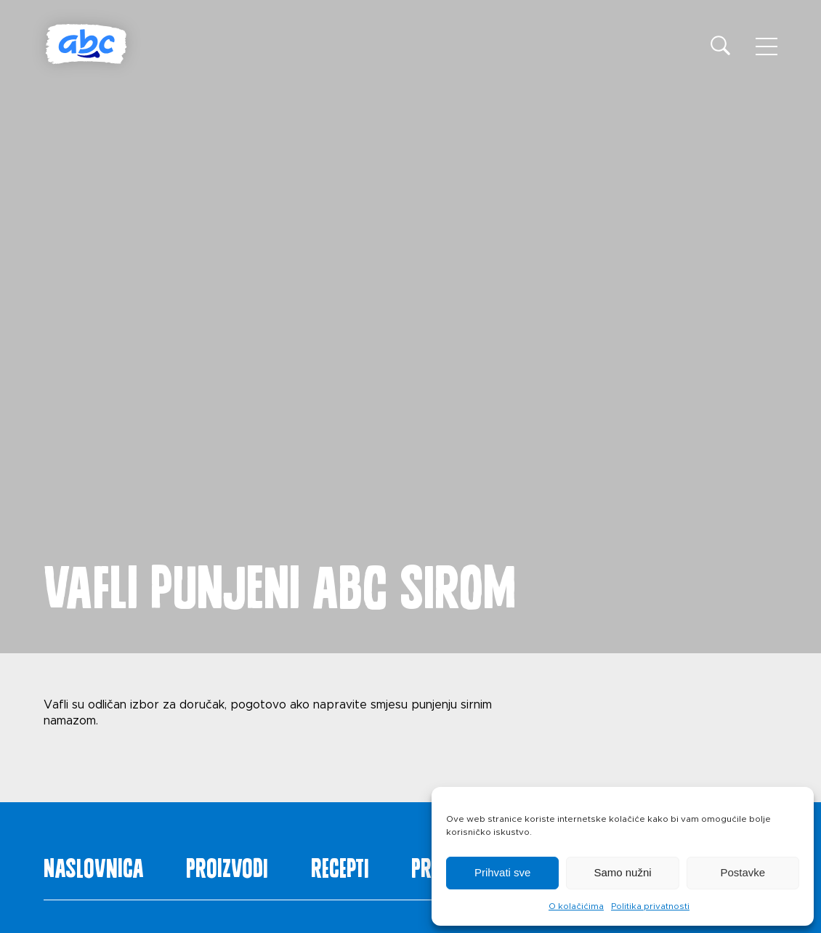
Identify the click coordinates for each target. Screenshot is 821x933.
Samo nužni (622, 872)
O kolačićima (576, 906)
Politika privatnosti (650, 906)
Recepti (340, 865)
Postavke (742, 872)
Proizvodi (227, 865)
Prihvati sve (502, 872)
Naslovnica (94, 865)
